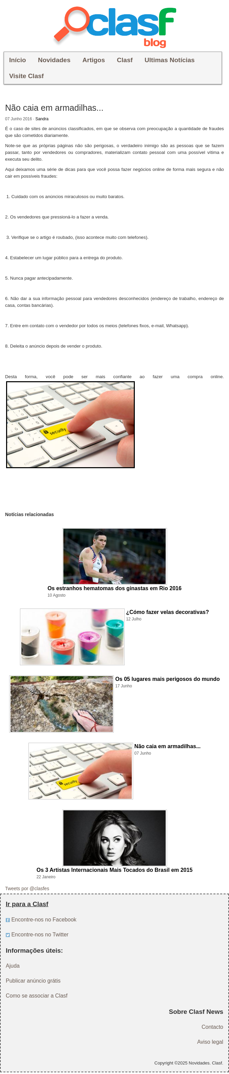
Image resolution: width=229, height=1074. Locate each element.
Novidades (54, 60)
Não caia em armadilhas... (167, 746)
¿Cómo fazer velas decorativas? (167, 612)
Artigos (93, 60)
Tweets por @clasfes (27, 888)
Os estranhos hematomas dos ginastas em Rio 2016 (114, 588)
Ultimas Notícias (170, 60)
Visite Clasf (26, 76)
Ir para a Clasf (27, 904)
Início (17, 60)
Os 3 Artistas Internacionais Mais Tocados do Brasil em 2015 (115, 870)
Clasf (124, 60)
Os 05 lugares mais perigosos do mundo (167, 679)
